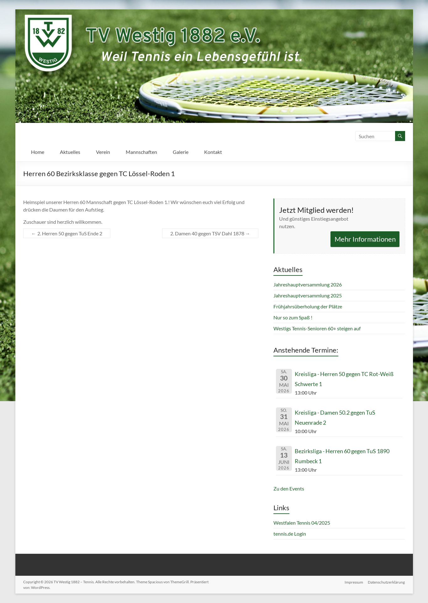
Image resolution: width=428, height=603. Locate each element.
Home (37, 152)
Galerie (180, 152)
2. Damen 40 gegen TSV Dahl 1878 (210, 233)
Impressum (354, 581)
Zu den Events (288, 488)
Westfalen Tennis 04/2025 (301, 523)
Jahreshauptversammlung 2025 (307, 295)
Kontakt (213, 152)
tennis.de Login (289, 534)
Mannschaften (141, 152)
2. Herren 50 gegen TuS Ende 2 (66, 233)
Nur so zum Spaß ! (292, 317)
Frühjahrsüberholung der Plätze (307, 306)
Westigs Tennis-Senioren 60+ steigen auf (317, 328)
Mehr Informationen (365, 239)
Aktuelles (70, 152)
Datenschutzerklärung (386, 581)
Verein (103, 152)
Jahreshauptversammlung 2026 (307, 284)
